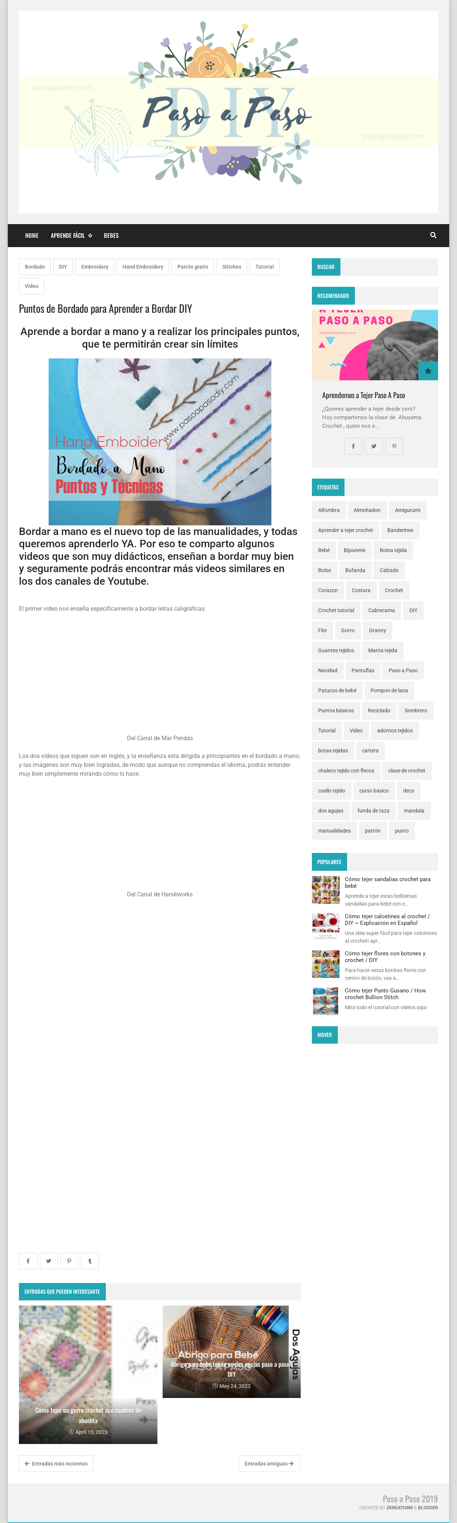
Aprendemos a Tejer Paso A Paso (363, 395)
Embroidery (94, 267)
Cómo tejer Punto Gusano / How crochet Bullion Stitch (385, 994)
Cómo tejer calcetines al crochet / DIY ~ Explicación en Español (387, 919)
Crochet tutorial (336, 610)
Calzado (389, 570)
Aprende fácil (71, 235)
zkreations (399, 1507)
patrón (373, 831)
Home (32, 235)
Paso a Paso (403, 670)
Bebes (111, 235)
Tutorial (264, 267)
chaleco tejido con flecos (346, 771)
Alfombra (329, 510)
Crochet (394, 590)
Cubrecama (381, 610)
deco (408, 791)
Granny (377, 630)
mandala (414, 811)
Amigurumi (407, 510)
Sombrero (416, 710)
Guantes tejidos (336, 650)
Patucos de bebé (337, 690)
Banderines (400, 530)
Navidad (327, 670)
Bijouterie (354, 550)
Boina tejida (393, 550)
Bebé (324, 550)
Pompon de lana (389, 690)
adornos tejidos (395, 730)
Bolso (324, 570)
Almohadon (367, 510)
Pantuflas (363, 670)
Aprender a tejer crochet (345, 530)
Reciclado (379, 710)
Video (32, 286)
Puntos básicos (336, 710)
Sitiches (231, 267)
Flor (322, 630)
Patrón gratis (192, 267)
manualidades (334, 831)
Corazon (328, 590)
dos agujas (330, 811)
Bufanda (355, 570)
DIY (63, 267)
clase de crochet (406, 771)
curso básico (374, 791)
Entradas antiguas (269, 1464)
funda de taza (373, 811)
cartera (370, 751)
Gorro (348, 630)
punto (402, 831)
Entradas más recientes (56, 1464)
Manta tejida (382, 650)
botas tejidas (333, 751)
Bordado (35, 267)
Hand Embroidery (143, 267)
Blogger (428, 1507)
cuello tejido (331, 791)
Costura (361, 590)
